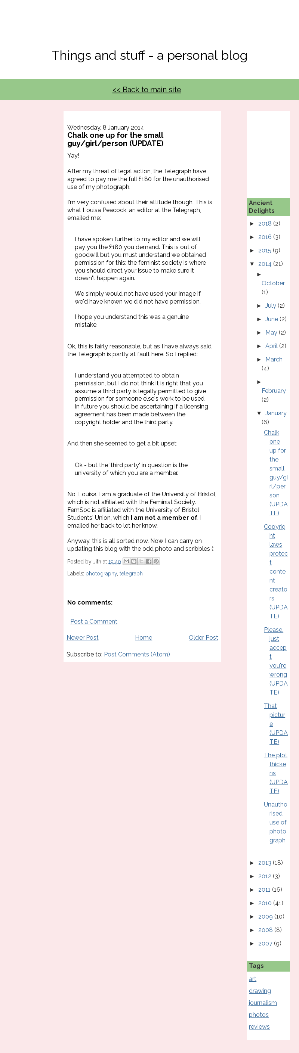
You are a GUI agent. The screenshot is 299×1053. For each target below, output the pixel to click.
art (252, 978)
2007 (266, 943)
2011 (265, 889)
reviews (259, 1026)
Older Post (203, 637)
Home (143, 637)
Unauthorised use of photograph (275, 822)
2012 (265, 876)
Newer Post (83, 637)
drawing (260, 990)
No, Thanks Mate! (149, 28)
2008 (266, 930)
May (272, 332)
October (273, 283)
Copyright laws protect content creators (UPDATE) (276, 571)
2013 (265, 862)
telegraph (131, 574)
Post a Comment (93, 621)
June (272, 319)
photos (259, 1014)
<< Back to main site (146, 89)
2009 (266, 916)
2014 (265, 263)
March (274, 359)
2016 (265, 236)
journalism (263, 1002)
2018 (265, 223)
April (272, 346)
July (271, 305)
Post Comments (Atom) (137, 654)
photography (101, 574)
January (276, 413)
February (274, 390)
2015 (265, 250)
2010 (265, 903)
